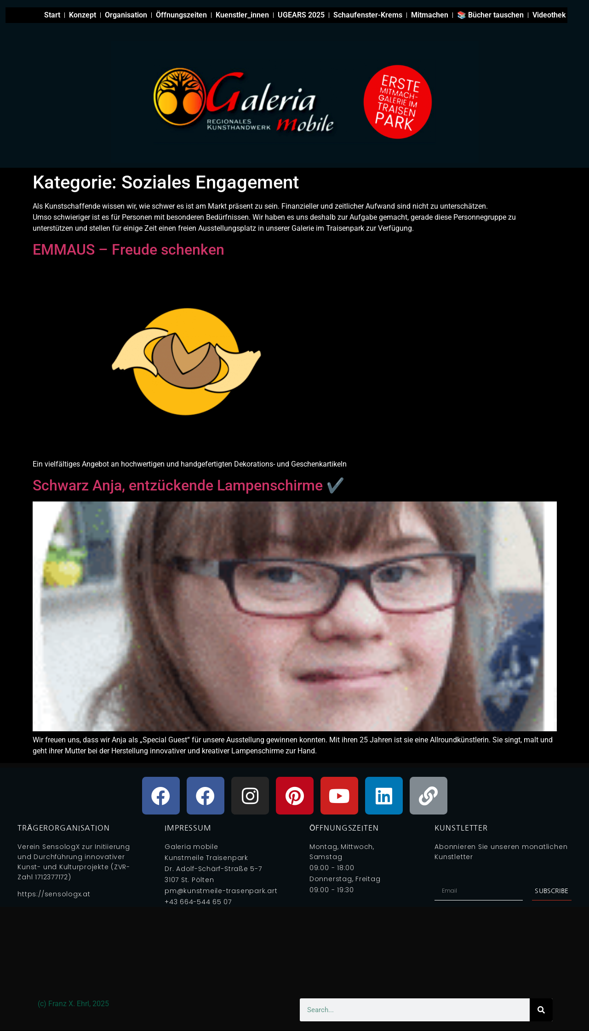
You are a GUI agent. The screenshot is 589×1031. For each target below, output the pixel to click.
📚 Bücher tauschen (490, 15)
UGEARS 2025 (301, 15)
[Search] (541, 1009)
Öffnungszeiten (181, 15)
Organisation (126, 15)
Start (52, 15)
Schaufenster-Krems (367, 15)
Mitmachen (429, 15)
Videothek (549, 15)
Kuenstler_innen (242, 15)
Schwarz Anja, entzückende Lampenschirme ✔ (189, 485)
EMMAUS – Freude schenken (128, 249)
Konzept (82, 15)
